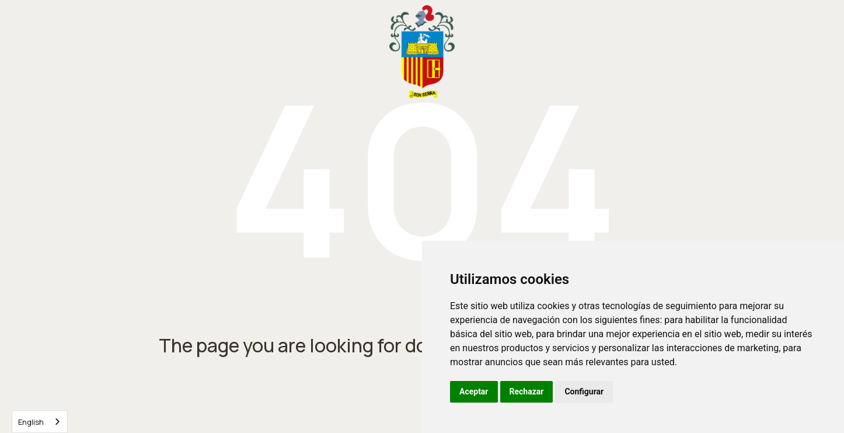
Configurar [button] (584, 391)
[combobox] (40, 421)
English (31, 422)
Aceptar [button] (474, 391)
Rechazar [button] (527, 391)
